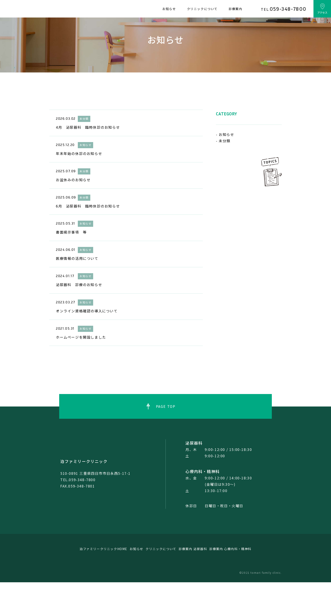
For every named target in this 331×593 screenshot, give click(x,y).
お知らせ (169, 9)
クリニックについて (202, 9)
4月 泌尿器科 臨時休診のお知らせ (88, 138)
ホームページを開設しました (81, 347)
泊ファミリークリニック (84, 472)
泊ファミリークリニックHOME (89, 559)
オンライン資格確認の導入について (87, 321)
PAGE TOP (165, 417)
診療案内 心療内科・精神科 (245, 559)
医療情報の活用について (77, 269)
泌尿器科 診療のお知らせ (79, 295)
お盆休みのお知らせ (73, 190)
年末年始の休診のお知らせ (79, 164)
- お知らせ (225, 145)
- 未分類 (223, 151)
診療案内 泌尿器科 (200, 559)
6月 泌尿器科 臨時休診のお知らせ (88, 216)
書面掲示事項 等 (71, 242)
